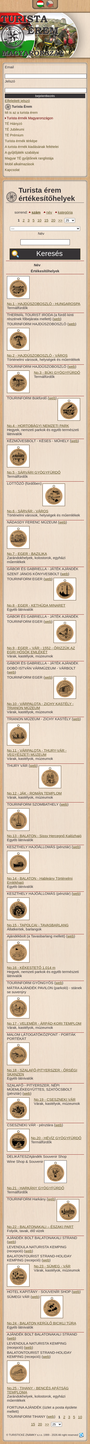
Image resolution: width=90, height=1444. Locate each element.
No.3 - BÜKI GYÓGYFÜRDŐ (57, 372)
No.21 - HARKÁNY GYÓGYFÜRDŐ (35, 1188)
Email (9, 67)
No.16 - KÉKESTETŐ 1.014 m (31, 968)
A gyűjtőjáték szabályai (22, 152)
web (57, 319)
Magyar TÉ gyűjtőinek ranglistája (29, 158)
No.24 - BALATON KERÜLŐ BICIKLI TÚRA (41, 1323)
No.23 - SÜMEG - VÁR (52, 1266)
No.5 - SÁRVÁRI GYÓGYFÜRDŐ (33, 472)
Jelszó (10, 81)
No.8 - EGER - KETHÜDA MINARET (36, 605)
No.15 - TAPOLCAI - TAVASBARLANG (38, 925)
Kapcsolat (12, 170)
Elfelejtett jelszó (17, 101)
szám (36, 212)
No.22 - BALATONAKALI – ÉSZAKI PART (40, 1227)
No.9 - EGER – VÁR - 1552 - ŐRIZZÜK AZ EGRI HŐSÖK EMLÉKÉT (41, 650)
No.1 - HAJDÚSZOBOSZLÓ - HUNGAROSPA (43, 304)
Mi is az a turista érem (21, 113)
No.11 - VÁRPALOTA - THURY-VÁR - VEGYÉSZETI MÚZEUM (36, 752)
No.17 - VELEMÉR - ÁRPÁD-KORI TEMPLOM (44, 1023)
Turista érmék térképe (21, 141)
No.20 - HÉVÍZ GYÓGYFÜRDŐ (56, 1138)
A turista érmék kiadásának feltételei (32, 147)
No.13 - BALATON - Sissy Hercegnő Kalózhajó (44, 836)
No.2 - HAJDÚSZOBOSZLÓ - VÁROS (37, 355)
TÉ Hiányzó (13, 124)
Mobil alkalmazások (19, 164)
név (49, 212)
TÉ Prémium (14, 135)
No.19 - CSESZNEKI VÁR (54, 1099)
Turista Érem (18, 107)
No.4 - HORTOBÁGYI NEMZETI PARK (38, 426)
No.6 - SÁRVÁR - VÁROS (27, 511)
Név (41, 233)
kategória (65, 212)
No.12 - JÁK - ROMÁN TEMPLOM (34, 793)
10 (39, 220)
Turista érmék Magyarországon (30, 118)
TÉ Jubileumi (14, 129)
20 (53, 220)
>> (60, 220)
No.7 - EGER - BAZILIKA (27, 554)
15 (46, 220)
